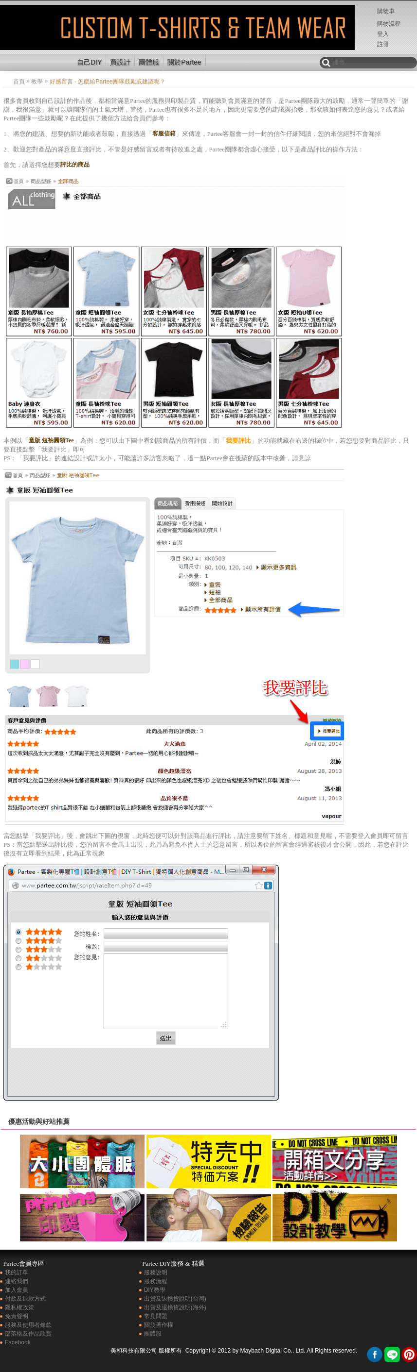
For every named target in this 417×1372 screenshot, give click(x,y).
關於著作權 (158, 1325)
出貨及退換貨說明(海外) (175, 1307)
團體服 (149, 62)
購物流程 (388, 23)
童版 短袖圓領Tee (51, 440)
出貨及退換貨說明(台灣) (175, 1298)
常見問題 (155, 1316)
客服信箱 (164, 133)
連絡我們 (16, 1281)
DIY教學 (154, 1290)
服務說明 (155, 1272)
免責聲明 (16, 1316)
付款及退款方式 (25, 1298)
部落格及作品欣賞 (28, 1333)
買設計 (120, 62)
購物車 (386, 11)
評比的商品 (75, 164)
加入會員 (16, 1290)
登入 (383, 34)
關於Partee (184, 62)
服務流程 (155, 1281)
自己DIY (89, 62)
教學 (37, 81)
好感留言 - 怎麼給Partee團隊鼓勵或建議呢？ (35, 35)
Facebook (18, 1342)
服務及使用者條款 (28, 1325)
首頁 (19, 81)
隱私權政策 (19, 1307)
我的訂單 (16, 1272)
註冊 (383, 44)
